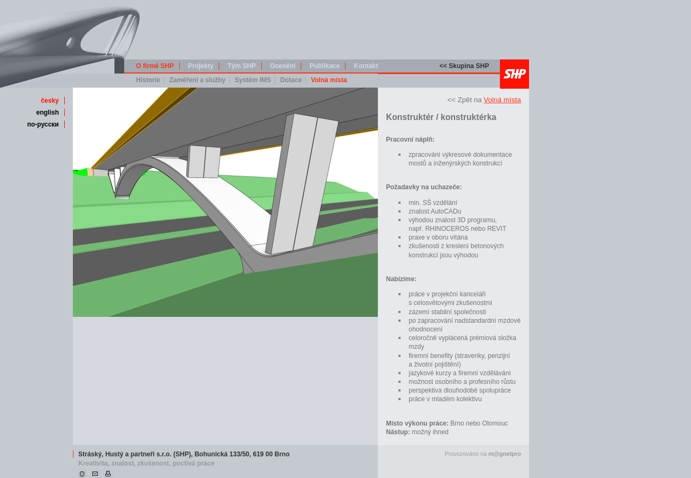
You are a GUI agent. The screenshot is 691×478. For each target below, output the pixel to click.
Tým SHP (241, 66)
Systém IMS (253, 80)
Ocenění (282, 66)
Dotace (291, 80)
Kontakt (366, 66)
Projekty (200, 66)
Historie (148, 80)
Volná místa (329, 80)
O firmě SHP (155, 66)
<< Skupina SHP (464, 66)
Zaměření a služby (198, 80)
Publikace (324, 66)
